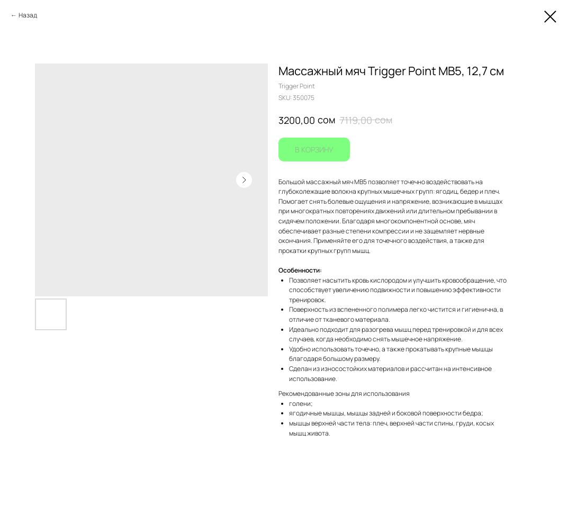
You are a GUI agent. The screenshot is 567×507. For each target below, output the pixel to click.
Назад (28, 15)
